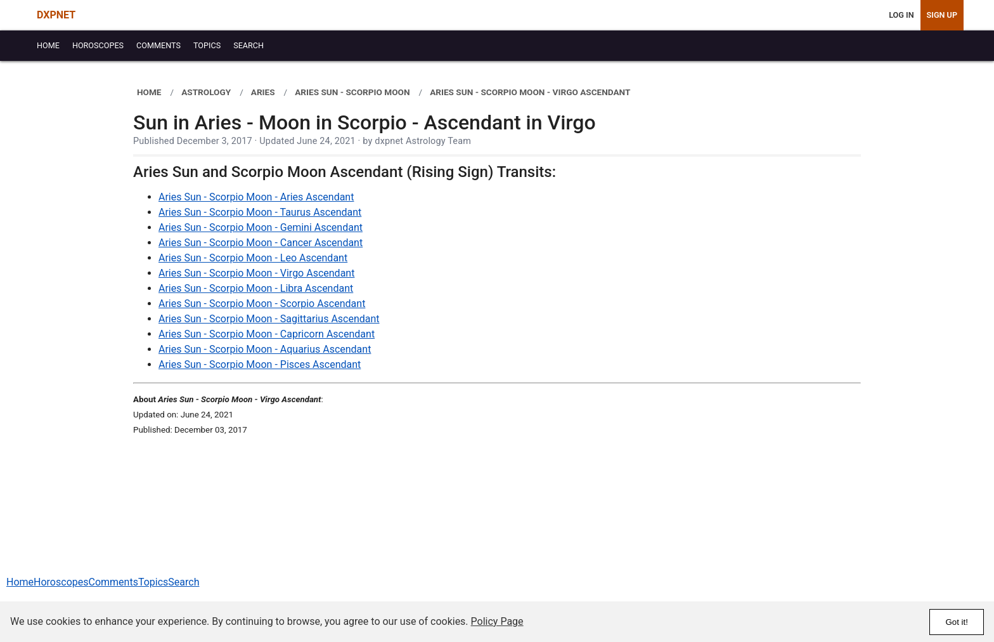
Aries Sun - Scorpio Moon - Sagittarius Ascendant (269, 319)
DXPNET (56, 15)
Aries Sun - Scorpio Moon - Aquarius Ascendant (264, 349)
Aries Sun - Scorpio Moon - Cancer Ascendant (260, 243)
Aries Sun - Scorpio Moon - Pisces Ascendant (259, 364)
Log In (901, 15)
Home (20, 582)
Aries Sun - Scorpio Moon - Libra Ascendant (255, 288)
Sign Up (942, 15)
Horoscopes (61, 582)
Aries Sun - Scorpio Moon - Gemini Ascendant (260, 227)
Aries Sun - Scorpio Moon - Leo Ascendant (252, 258)
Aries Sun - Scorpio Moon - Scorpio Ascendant (261, 304)
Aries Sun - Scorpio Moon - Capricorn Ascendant (266, 334)
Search (183, 582)
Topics (153, 582)
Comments (113, 582)
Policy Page (497, 621)
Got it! (956, 622)
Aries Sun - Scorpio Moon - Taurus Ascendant (259, 212)
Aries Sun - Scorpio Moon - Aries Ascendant (256, 197)
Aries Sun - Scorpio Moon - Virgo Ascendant (256, 273)
